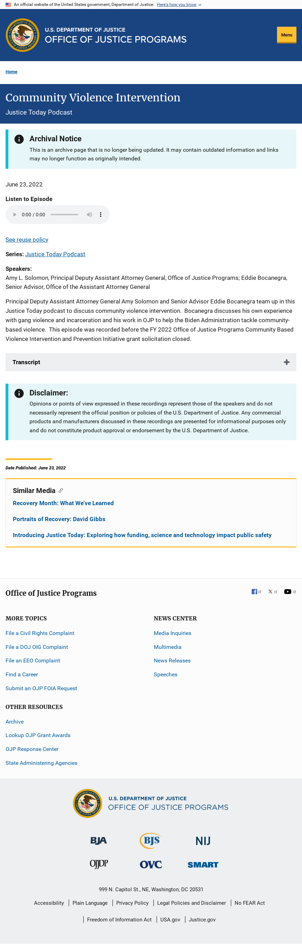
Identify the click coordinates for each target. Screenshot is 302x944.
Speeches (165, 674)
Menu (286, 34)
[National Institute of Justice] (203, 838)
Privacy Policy (132, 903)
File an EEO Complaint (33, 660)
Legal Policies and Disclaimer (191, 903)
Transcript (26, 362)
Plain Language (90, 903)
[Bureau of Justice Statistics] (151, 846)
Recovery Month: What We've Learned (63, 503)
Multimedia (168, 647)
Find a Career (22, 674)
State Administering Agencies (41, 763)
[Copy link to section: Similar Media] (59, 489)
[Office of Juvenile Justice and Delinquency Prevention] (99, 866)
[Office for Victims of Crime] (151, 864)
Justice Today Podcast (55, 254)
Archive (15, 721)
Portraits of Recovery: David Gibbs (59, 519)
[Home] (115, 35)
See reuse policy (27, 239)
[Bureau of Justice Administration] (99, 837)
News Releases (172, 660)
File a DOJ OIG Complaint (37, 647)
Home (11, 71)
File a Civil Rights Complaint (40, 633)
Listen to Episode (29, 198)
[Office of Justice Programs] (23, 35)
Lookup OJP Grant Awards (38, 735)
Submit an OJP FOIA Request (41, 688)
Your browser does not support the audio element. (58, 214)
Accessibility (49, 903)
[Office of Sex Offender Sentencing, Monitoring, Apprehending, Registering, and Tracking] (203, 863)
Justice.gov (202, 920)
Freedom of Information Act (119, 920)
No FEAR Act (250, 903)
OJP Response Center (32, 749)
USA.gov (170, 920)
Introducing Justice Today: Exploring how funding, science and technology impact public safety (142, 535)
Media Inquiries (172, 633)
